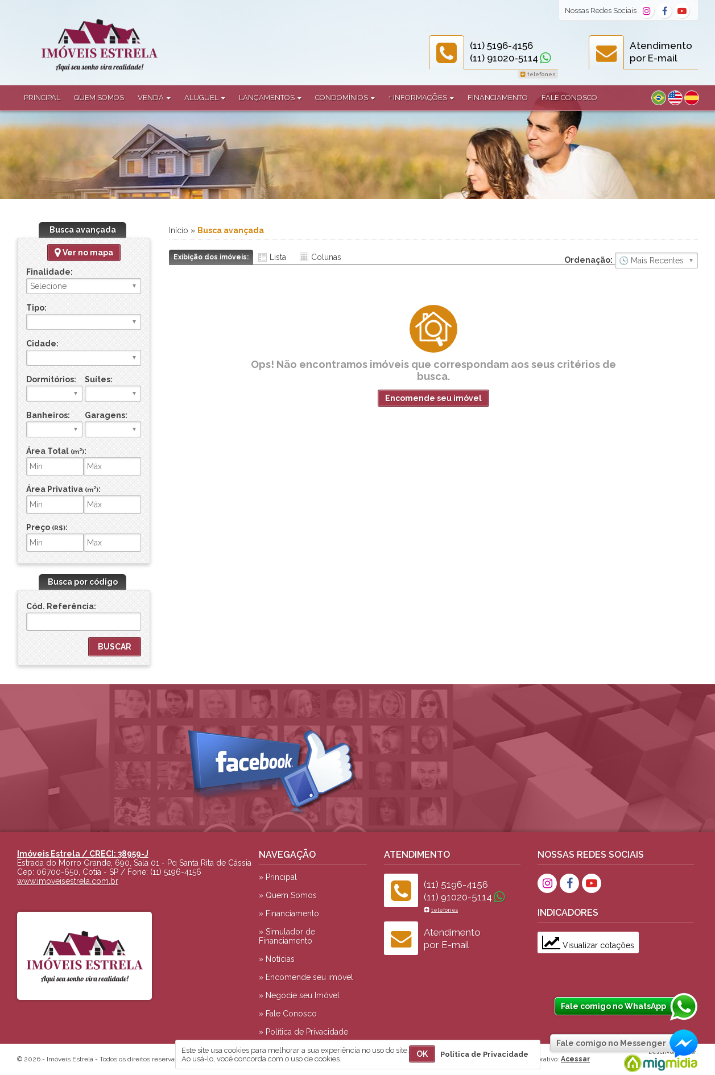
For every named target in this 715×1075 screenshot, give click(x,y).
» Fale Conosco (288, 1013)
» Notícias (277, 959)
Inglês (675, 97)
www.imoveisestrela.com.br (67, 881)
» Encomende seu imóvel (306, 977)
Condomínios (345, 97)
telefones (538, 74)
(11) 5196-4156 (501, 45)
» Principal (278, 877)
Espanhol (691, 97)
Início (178, 230)
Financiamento (498, 97)
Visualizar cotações (588, 945)
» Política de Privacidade (303, 1031)
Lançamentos (270, 97)
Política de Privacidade (484, 1054)
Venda (154, 97)
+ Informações (421, 97)
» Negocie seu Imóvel (299, 995)
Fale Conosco (569, 97)
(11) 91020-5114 (504, 58)
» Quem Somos (288, 895)
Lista (278, 257)
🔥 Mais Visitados (656, 260)
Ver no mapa (84, 252)
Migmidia (658, 1060)
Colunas (326, 257)
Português (658, 97)
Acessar (575, 1059)
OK (422, 1054)
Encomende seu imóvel (433, 398)
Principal (42, 97)
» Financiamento (289, 913)
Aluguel (204, 97)
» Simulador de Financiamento (287, 936)
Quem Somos (99, 97)
